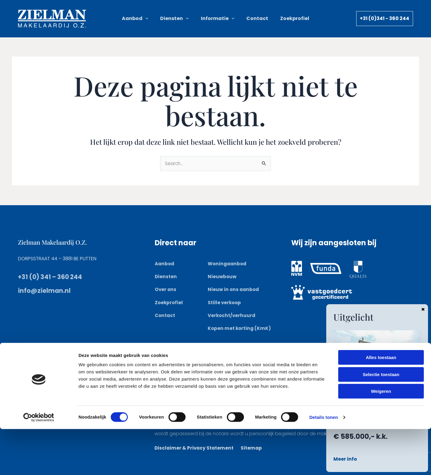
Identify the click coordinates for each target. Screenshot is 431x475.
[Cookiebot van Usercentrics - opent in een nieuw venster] (39, 463)
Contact (166, 315)
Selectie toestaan (381, 420)
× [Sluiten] (423, 309)
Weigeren (381, 437)
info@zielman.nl (48, 290)
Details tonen (323, 463)
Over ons (166, 289)
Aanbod (165, 263)
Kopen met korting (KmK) (240, 328)
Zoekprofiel (169, 302)
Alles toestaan (381, 403)
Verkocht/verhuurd (232, 315)
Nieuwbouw (222, 276)
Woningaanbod (228, 263)
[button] (156, 18)
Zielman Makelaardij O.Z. (58, 241)
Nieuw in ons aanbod (234, 289)
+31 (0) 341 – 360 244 (55, 276)
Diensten (166, 276)
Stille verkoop (225, 302)
